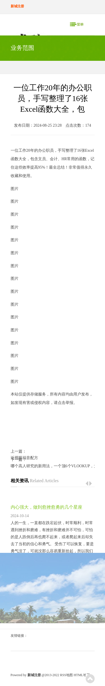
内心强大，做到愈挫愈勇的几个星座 (46, 507)
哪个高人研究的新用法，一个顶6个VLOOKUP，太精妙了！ (53, 466)
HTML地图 (82, 675)
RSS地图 (66, 675)
